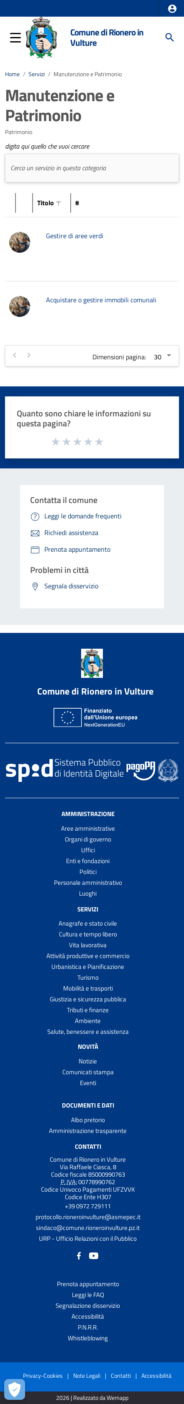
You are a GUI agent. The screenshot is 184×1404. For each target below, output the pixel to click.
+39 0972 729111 (88, 1206)
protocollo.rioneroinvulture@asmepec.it (88, 1217)
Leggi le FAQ (88, 1294)
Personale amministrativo (88, 882)
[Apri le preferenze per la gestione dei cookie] (14, 1389)
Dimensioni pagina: (119, 357)
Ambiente (88, 1021)
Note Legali (86, 1375)
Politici (88, 871)
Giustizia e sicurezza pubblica (88, 999)
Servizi (36, 74)
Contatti (88, 1146)
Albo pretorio (88, 1120)
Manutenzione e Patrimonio (88, 74)
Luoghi (88, 893)
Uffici (88, 850)
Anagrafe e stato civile (88, 923)
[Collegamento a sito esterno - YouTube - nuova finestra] (94, 1255)
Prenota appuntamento (88, 1284)
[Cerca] (170, 37)
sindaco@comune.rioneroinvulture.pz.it (88, 1227)
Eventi (88, 1083)
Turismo (88, 977)
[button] (172, 9)
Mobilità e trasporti (88, 988)
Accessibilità (88, 1316)
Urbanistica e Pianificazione (87, 966)
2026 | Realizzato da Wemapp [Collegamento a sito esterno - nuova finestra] (92, 1398)
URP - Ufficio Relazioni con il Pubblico (88, 1238)
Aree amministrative (88, 828)
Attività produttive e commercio (88, 956)
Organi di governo (88, 839)
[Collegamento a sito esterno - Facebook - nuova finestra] (79, 1255)
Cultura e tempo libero (88, 934)
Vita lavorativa (88, 945)
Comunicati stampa (88, 1072)
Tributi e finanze (88, 1010)
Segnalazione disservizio (88, 1305)
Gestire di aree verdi (74, 236)
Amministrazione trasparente (88, 1130)
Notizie (88, 1061)
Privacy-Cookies (43, 1375)
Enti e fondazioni (88, 861)
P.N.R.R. (88, 1327)
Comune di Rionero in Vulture (106, 37)
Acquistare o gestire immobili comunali (101, 300)
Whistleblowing (88, 1338)
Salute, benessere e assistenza (88, 1031)
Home (12, 74)
